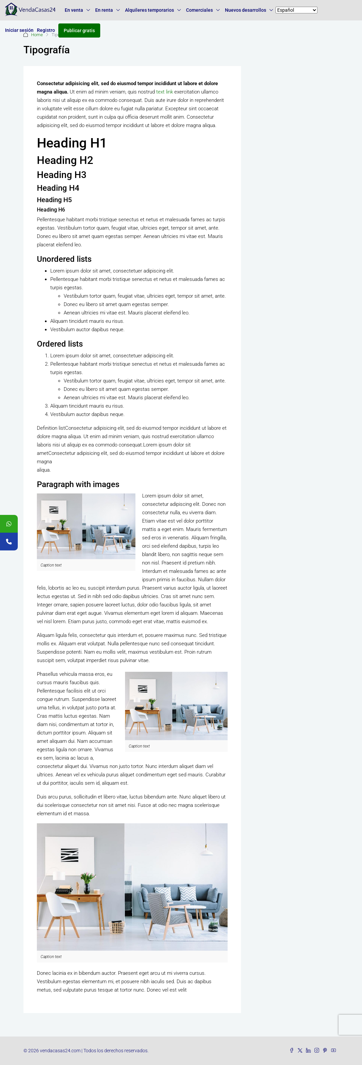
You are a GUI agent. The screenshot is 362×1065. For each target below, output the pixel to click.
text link (164, 92)
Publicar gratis (79, 30)
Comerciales (199, 10)
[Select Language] (296, 10)
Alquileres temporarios (149, 10)
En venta (74, 10)
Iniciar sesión (19, 30)
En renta (104, 10)
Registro (46, 30)
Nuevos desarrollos (245, 10)
